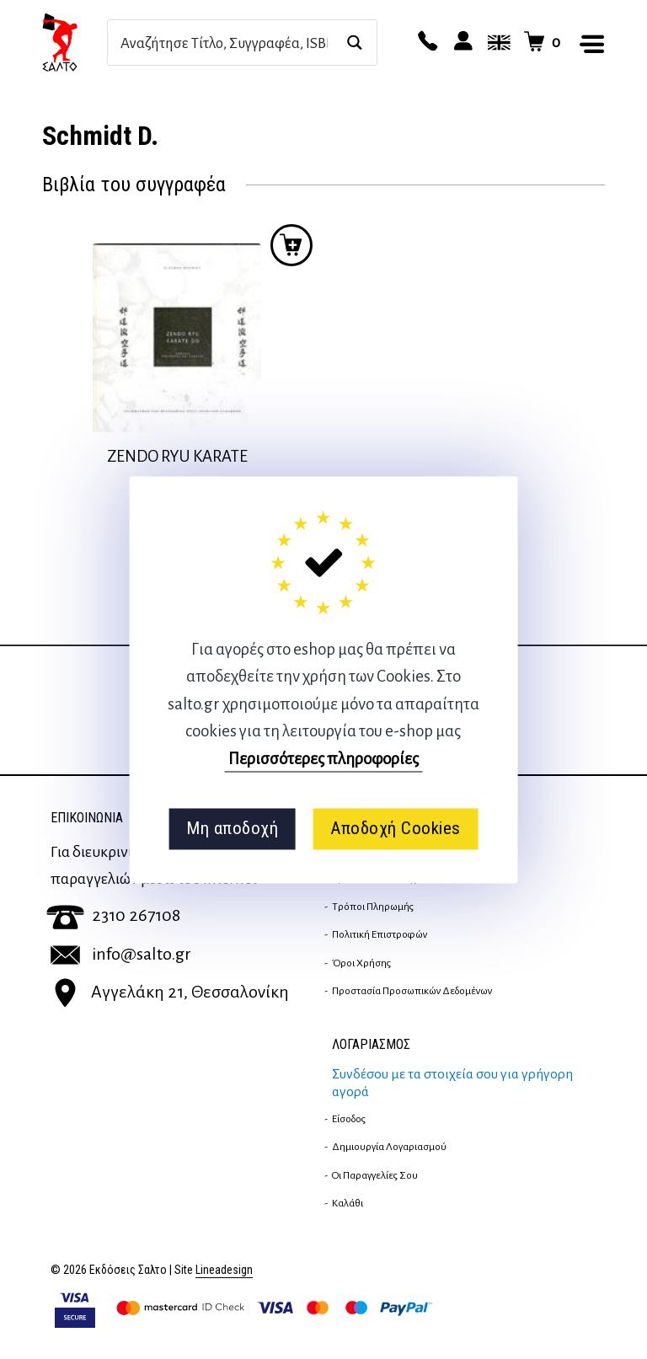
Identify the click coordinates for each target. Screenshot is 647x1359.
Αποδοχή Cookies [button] (395, 829)
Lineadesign (224, 1270)
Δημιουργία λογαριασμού (389, 1147)
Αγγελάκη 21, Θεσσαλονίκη (170, 991)
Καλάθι (347, 1203)
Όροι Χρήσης (361, 963)
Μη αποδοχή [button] (232, 829)
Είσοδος (349, 1119)
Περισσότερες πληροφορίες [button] (323, 759)
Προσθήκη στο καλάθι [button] (291, 245)
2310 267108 (113, 915)
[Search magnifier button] (354, 43)
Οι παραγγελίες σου (375, 1175)
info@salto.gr (121, 953)
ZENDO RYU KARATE (177, 456)
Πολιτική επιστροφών (379, 934)
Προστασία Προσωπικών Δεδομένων (412, 991)
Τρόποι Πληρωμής (373, 906)
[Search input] (224, 42)
